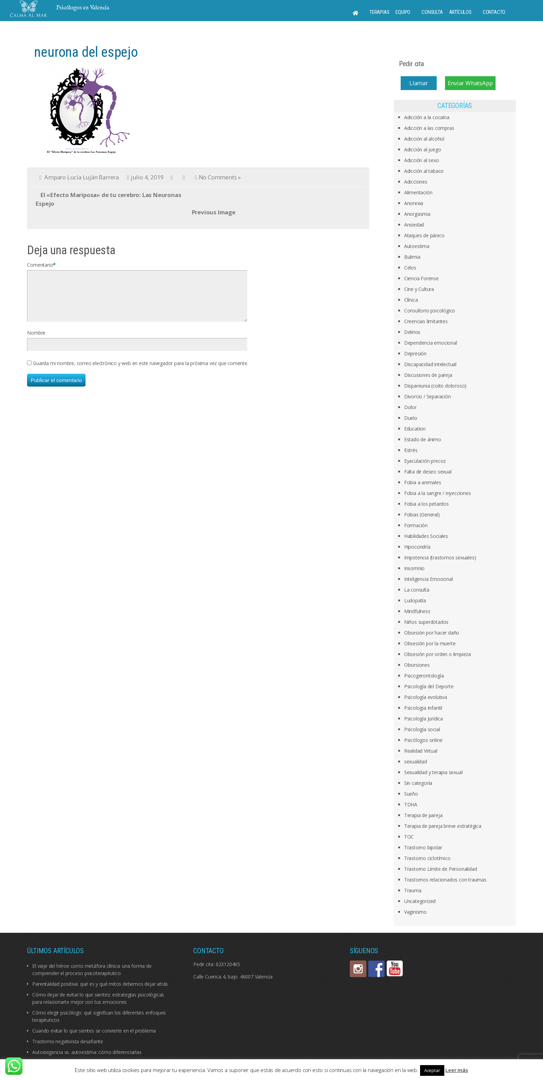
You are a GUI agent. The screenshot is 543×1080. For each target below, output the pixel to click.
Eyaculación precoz (425, 461)
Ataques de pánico (424, 235)
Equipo (402, 12)
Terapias (379, 12)
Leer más (456, 1069)
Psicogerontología (424, 675)
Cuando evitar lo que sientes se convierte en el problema (94, 1030)
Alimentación (418, 192)
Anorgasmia (417, 214)
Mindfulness (417, 611)
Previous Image (213, 212)
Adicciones (415, 181)
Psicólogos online (423, 740)
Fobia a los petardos (426, 504)
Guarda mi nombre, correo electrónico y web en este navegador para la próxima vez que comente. (140, 371)
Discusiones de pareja (428, 375)
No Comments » (220, 177)
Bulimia (412, 257)
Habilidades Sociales (426, 536)
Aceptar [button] (432, 1070)
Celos (410, 267)
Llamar (418, 83)
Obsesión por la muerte (430, 643)
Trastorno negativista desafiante (67, 1041)
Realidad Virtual (420, 750)
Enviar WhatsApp (470, 83)
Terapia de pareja (423, 815)
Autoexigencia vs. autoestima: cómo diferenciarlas (86, 1052)
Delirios (412, 332)
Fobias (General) (422, 514)
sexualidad (415, 761)
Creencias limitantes (426, 321)
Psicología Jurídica (423, 718)
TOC (409, 836)
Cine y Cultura (419, 289)
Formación (416, 525)
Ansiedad (414, 224)
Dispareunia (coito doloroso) (435, 385)
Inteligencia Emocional (428, 579)
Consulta (432, 12)
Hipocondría (417, 546)
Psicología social (422, 729)
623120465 (228, 964)
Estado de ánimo (422, 439)
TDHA (410, 804)
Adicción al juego (422, 149)
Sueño (411, 793)
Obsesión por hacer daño (431, 632)
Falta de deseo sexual (428, 471)
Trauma (412, 890)
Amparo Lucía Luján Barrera (81, 177)
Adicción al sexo (421, 160)
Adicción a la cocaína (426, 117)
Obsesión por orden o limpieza (437, 654)
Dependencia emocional (430, 342)
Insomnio (414, 568)
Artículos (460, 12)
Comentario (40, 264)
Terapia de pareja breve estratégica (442, 826)
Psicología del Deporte (429, 686)
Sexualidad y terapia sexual (433, 772)
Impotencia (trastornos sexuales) (440, 557)
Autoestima (416, 246)
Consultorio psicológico (429, 310)
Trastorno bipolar (423, 847)
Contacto (494, 12)
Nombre (36, 341)
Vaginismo (415, 912)
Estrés (411, 450)
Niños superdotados (426, 622)
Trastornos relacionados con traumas (445, 879)
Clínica (411, 299)
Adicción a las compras (429, 128)
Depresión (415, 353)
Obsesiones (417, 665)
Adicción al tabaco (424, 171)
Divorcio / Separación (427, 396)
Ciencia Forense (421, 278)
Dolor (410, 407)
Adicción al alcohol (424, 138)
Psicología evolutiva (425, 697)
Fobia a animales (422, 482)
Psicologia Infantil (423, 708)
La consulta (416, 589)
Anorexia (413, 203)
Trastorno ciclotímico (427, 858)
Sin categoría (418, 783)
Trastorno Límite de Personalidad (440, 869)
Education (415, 428)
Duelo (410, 418)
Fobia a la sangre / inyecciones (437, 493)
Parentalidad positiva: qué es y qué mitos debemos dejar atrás (100, 984)
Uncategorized (420, 901)
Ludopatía (415, 600)
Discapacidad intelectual (430, 364)
